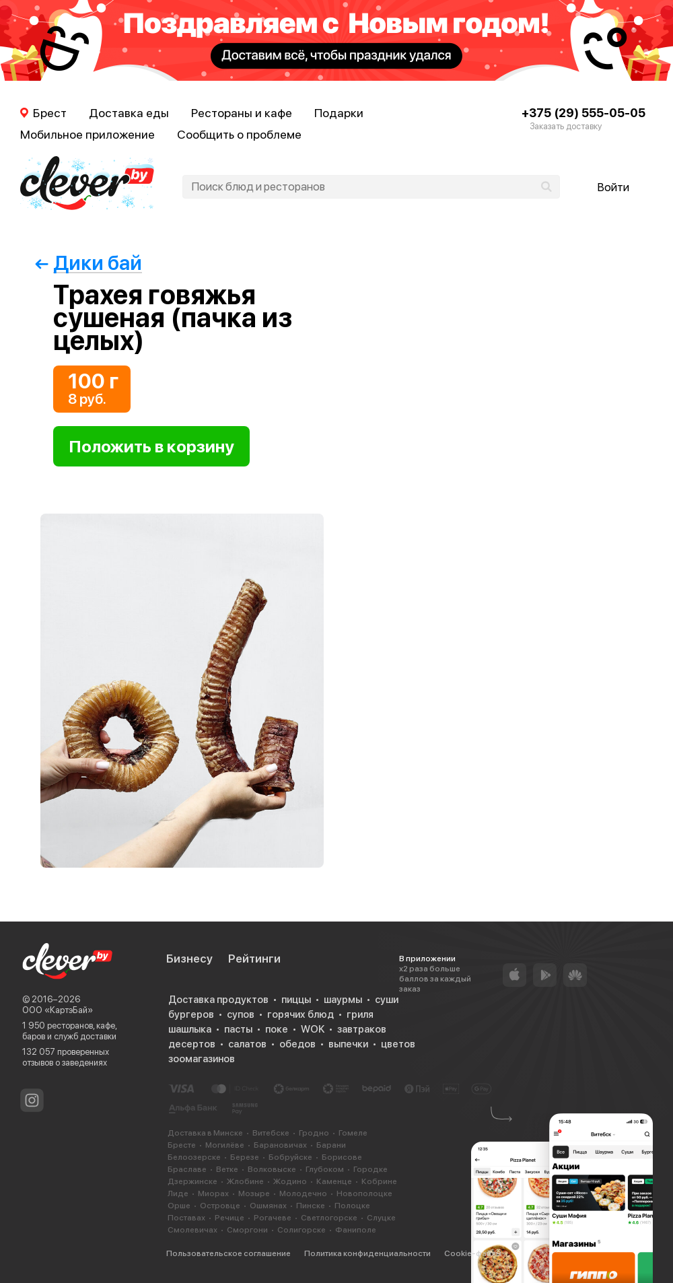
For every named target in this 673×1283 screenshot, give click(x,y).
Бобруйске (290, 1157)
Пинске (310, 1205)
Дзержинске (192, 1181)
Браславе (187, 1169)
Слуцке (381, 1217)
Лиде (178, 1193)
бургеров (191, 1014)
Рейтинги (254, 958)
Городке (370, 1169)
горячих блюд (300, 1014)
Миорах (213, 1193)
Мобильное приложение (87, 134)
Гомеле (353, 1133)
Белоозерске (194, 1157)
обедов (297, 1044)
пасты (238, 1029)
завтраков (361, 1029)
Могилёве (224, 1145)
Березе (244, 1157)
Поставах (186, 1217)
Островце (220, 1205)
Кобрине (379, 1181)
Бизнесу (189, 958)
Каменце (334, 1181)
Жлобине (245, 1181)
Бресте (182, 1145)
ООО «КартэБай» (57, 1010)
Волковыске (272, 1169)
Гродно (314, 1133)
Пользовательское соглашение (228, 1253)
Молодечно (303, 1193)
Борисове (342, 1157)
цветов (398, 1044)
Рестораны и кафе (241, 113)
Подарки (338, 113)
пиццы (296, 1000)
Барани (331, 1145)
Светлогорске (329, 1217)
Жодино (290, 1181)
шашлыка (189, 1029)
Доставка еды (129, 113)
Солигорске (301, 1230)
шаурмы (343, 1000)
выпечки (348, 1044)
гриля (360, 1014)
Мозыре (254, 1193)
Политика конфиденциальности (367, 1253)
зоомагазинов (201, 1059)
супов (240, 1014)
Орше (179, 1205)
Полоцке (352, 1205)
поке (276, 1029)
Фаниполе (355, 1230)
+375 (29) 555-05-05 (583, 113)
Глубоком (325, 1169)
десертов (191, 1044)
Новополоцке (364, 1193)
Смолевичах (192, 1230)
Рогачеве (272, 1217)
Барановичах (280, 1145)
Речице (229, 1217)
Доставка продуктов (218, 1000)
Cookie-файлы (472, 1253)
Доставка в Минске (205, 1133)
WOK (312, 1029)
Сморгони (247, 1230)
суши (386, 1000)
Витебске (270, 1133)
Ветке (227, 1169)
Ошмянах (268, 1205)
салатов (247, 1044)
